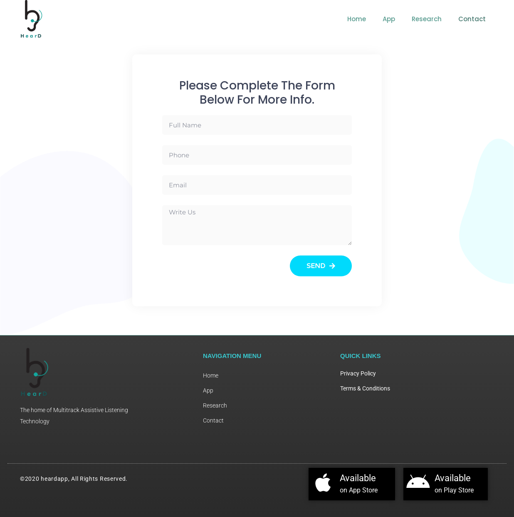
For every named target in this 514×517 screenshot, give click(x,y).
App (389, 19)
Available (358, 478)
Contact (472, 19)
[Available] (323, 482)
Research (427, 19)
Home (356, 19)
